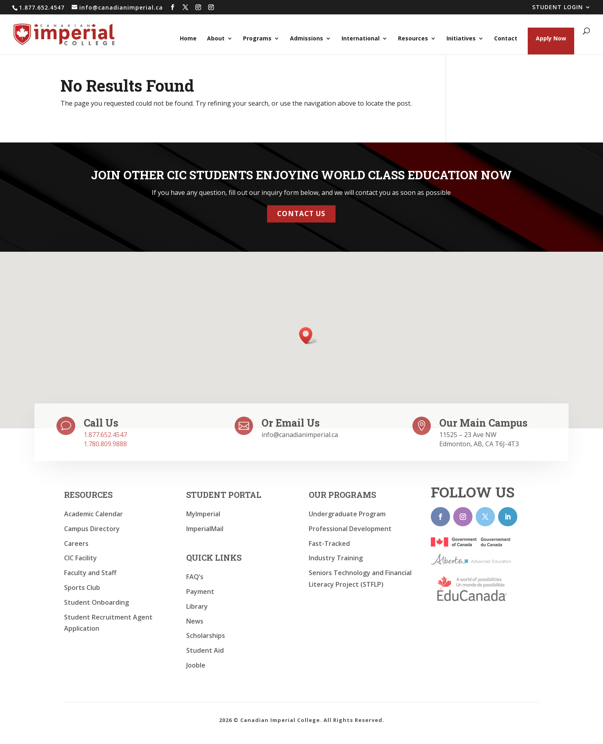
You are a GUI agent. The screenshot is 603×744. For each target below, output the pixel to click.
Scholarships (205, 635)
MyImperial (203, 513)
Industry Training (336, 557)
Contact (505, 39)
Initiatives (461, 39)
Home (188, 39)
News (194, 621)
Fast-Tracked (329, 543)
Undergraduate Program (347, 513)
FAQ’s (194, 576)
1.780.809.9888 (105, 443)
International (361, 39)
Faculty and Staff (90, 572)
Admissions (306, 39)
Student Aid (205, 650)
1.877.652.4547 (105, 434)
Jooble (195, 665)
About (216, 39)
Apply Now (551, 38)
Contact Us (301, 211)
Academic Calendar (93, 513)
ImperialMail (204, 528)
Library (197, 606)
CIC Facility (80, 557)
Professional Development (350, 528)
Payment (200, 591)
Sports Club (82, 587)
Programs (257, 39)
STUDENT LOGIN (557, 7)
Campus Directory (92, 528)
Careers (76, 543)
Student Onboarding (96, 602)
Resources (413, 39)
